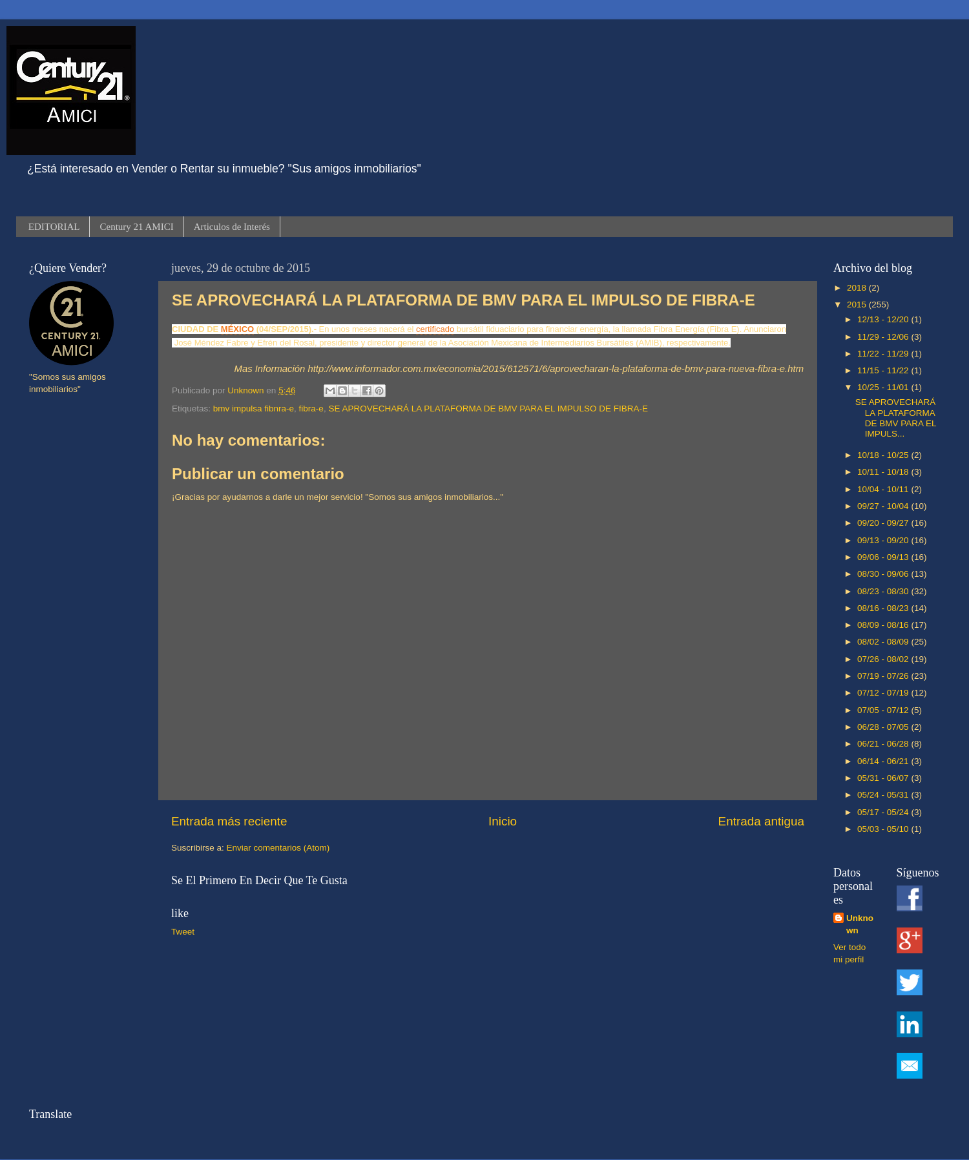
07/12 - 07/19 (884, 693)
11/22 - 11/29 (884, 353)
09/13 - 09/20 (884, 540)
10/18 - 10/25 (884, 455)
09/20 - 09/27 (884, 523)
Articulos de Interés (232, 227)
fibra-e (311, 408)
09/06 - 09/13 (884, 557)
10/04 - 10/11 (884, 489)
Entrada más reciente (229, 821)
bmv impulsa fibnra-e (253, 408)
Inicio (502, 821)
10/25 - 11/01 (884, 387)
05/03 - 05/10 (884, 829)
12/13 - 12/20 (884, 319)
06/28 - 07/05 (884, 727)
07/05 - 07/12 (884, 710)
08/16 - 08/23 (884, 608)
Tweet (182, 932)
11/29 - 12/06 (884, 337)
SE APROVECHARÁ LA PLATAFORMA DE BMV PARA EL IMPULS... (895, 418)
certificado (435, 329)
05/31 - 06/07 (884, 778)
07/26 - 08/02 (884, 659)
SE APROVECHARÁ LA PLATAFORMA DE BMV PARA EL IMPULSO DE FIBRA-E (488, 408)
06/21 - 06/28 (884, 744)
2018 (858, 288)
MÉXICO (237, 329)
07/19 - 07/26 (884, 676)
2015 (858, 304)
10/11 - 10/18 (884, 472)
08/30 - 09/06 (884, 574)
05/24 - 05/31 (884, 795)
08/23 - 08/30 (884, 591)
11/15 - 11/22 (884, 370)
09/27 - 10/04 (884, 506)
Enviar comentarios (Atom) (278, 848)
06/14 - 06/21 (884, 761)
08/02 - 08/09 (884, 642)
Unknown (859, 924)
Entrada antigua (761, 821)
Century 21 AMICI (136, 227)
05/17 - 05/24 (884, 812)
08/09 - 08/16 (884, 625)
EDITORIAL (54, 227)
